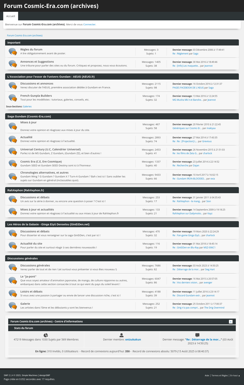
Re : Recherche (180, 165)
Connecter (89, 24)
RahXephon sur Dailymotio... (188, 213)
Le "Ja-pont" (28, 276)
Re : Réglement (180, 53)
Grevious (207, 141)
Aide (207, 375)
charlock (207, 153)
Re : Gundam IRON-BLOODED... (189, 178)
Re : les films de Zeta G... (185, 153)
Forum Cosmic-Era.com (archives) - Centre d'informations (46, 321)
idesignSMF (44, 375)
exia (213, 178)
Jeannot (208, 65)
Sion (208, 201)
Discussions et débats (34, 197)
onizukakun (133, 339)
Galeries (27, 106)
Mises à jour (28, 122)
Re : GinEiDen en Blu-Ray (186, 247)
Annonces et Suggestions (37, 61)
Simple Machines (29, 375)
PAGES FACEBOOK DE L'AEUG (188, 87)
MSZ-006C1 (210, 247)
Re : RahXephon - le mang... (187, 201)
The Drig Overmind (214, 307)
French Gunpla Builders (36, 95)
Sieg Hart (210, 269)
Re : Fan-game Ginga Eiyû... (187, 235)
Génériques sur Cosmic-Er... (187, 128)
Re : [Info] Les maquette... (186, 65)
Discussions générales (35, 265)
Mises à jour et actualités (37, 209)
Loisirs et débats (31, 291)
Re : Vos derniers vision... (186, 282)
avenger (208, 282)
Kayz (209, 213)
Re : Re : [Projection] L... (185, 141)
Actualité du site (31, 243)
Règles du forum (31, 49)
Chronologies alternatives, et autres (44, 172)
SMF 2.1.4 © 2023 (12, 375)
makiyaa (211, 128)
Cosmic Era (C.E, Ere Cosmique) (41, 161)
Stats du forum (21, 328)
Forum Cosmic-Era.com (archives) (51, 6)
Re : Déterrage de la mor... (186, 269)
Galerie (25, 303)
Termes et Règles (220, 375)
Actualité (26, 137)
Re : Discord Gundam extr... (187, 295)
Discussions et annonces (36, 83)
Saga (195, 53)
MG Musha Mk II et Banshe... (188, 99)
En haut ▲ (235, 375)
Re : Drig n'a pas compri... (186, 307)
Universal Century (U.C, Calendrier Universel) (50, 149)
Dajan (196, 165)
